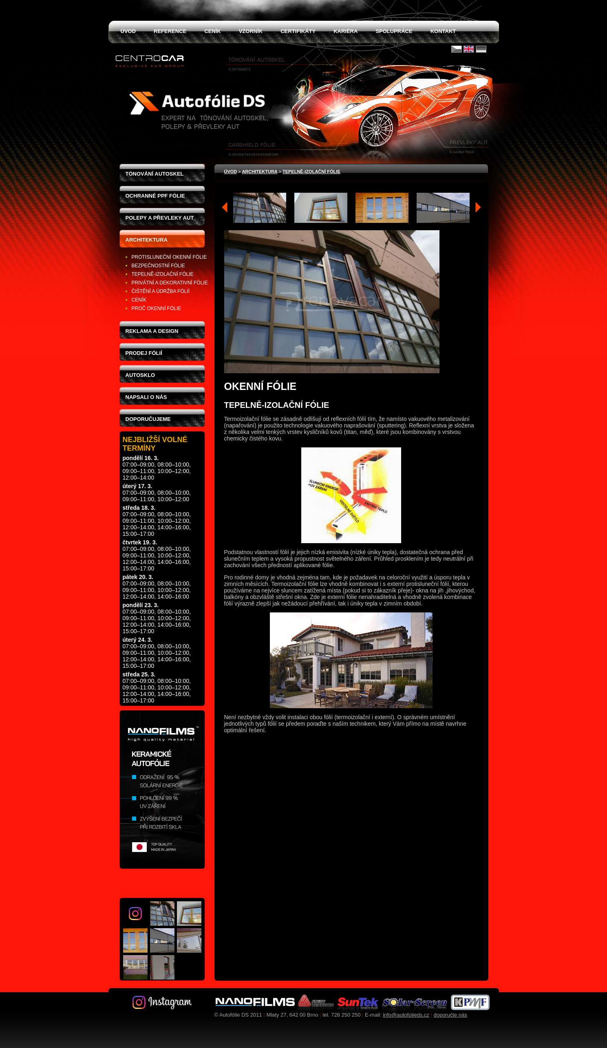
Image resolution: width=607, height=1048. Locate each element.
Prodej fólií (144, 353)
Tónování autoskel (155, 174)
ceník (139, 300)
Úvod (230, 171)
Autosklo (140, 375)
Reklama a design (152, 331)
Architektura (147, 240)
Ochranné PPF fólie (155, 196)
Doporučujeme (148, 419)
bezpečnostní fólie (158, 266)
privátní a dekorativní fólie (170, 283)
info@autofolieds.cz (406, 1015)
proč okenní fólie (156, 308)
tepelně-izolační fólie (163, 274)
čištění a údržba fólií (161, 291)
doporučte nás (450, 1015)
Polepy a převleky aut (160, 218)
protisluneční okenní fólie (169, 257)
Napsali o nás (146, 397)
